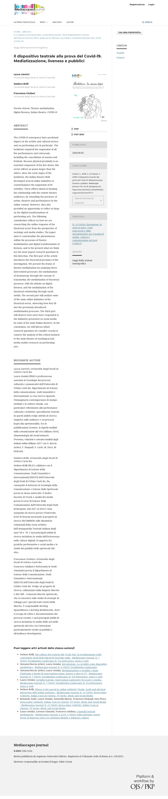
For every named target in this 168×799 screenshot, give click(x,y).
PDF (76, 129)
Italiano (121, 57)
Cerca (147, 22)
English (120, 52)
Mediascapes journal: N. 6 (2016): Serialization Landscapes (66, 667)
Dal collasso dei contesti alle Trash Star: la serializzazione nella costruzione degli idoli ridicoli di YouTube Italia (60, 656)
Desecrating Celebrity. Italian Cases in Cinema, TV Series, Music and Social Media (63, 701)
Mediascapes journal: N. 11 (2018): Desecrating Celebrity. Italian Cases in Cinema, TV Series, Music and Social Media (63, 694)
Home (17, 31)
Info (43, 22)
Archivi (57, 22)
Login (151, 4)
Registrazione (137, 4)
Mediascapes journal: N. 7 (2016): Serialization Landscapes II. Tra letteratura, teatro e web (60, 659)
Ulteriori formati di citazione (84, 200)
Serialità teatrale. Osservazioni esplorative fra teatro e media (69, 679)
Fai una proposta (130, 32)
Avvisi (70, 22)
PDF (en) (79, 134)
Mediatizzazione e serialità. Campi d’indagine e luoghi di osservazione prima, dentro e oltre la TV (59, 672)
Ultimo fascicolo (24, 22)
